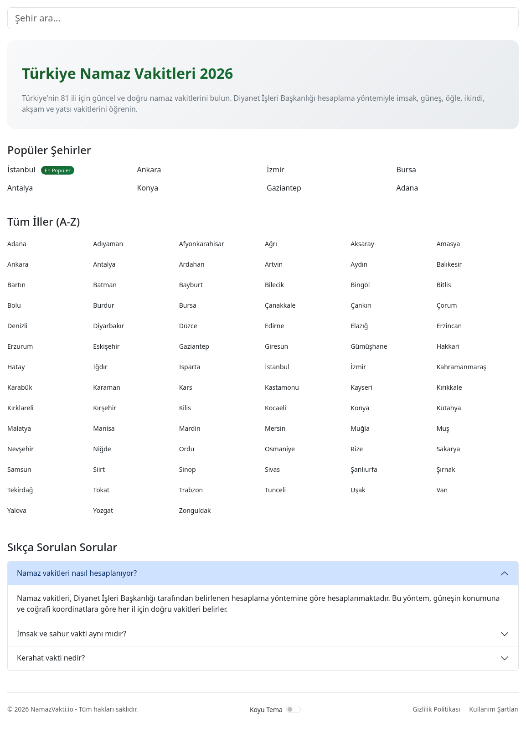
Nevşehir (20, 448)
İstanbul (40, 170)
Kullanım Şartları (494, 709)
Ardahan (192, 264)
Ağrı (271, 243)
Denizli (17, 325)
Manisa (103, 428)
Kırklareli (20, 407)
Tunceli (275, 489)
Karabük (19, 387)
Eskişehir (106, 346)
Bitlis (444, 284)
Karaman (106, 387)
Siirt (99, 469)
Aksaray (362, 243)
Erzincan (449, 325)
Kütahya (449, 407)
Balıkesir (449, 264)
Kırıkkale (449, 387)
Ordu (187, 448)
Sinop (187, 469)
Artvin (274, 264)
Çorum (447, 305)
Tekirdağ (20, 489)
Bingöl (360, 284)
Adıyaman (108, 243)
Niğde (102, 448)
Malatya (19, 428)
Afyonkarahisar (201, 243)
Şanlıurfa (364, 469)
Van (442, 489)
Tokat (101, 489)
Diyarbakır (108, 325)
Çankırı (361, 305)
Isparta (190, 366)
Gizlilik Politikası (436, 709)
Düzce (188, 325)
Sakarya (448, 448)
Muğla (360, 428)
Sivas (272, 469)
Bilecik (274, 284)
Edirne (274, 325)
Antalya (20, 188)
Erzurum (20, 346)
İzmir (275, 170)
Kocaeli (275, 407)
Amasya (448, 243)
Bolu (14, 305)
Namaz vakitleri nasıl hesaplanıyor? (77, 573)
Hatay (16, 366)
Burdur (103, 305)
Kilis (185, 407)
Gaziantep (284, 188)
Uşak (358, 489)
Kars (185, 387)
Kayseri (361, 387)
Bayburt (191, 284)
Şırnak (446, 469)
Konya (148, 188)
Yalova (16, 510)
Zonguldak (195, 510)
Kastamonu (282, 387)
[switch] (293, 709)
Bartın (16, 284)
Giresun (276, 346)
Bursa (407, 170)
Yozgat (103, 510)
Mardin (190, 428)
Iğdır (100, 366)
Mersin (275, 428)
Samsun (19, 469)
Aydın (359, 264)
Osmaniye (280, 448)
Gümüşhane (369, 346)
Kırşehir (104, 407)
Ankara (149, 170)
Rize (357, 448)
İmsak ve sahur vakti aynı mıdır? (71, 634)
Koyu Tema (266, 709)
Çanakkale (280, 305)
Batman (105, 284)
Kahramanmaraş (461, 366)
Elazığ (359, 325)
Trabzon (191, 489)
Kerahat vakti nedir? (51, 658)
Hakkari (448, 346)
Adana (407, 188)
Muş (443, 428)
